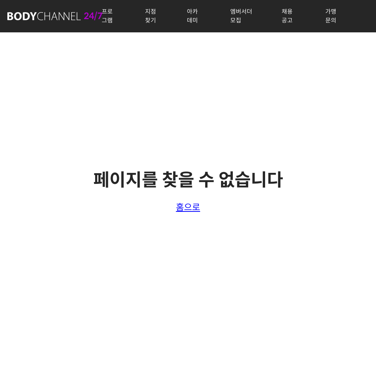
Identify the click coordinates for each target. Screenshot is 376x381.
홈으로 (188, 207)
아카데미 (192, 16)
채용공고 (287, 16)
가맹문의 (330, 16)
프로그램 (107, 16)
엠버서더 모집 (241, 16)
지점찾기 (150, 16)
